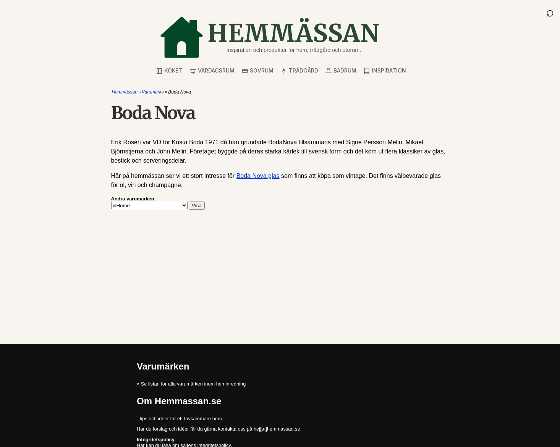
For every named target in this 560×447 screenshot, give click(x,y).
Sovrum (257, 70)
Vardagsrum (212, 70)
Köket (169, 70)
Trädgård (299, 70)
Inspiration (384, 70)
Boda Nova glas (258, 176)
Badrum (340, 70)
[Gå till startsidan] (270, 37)
